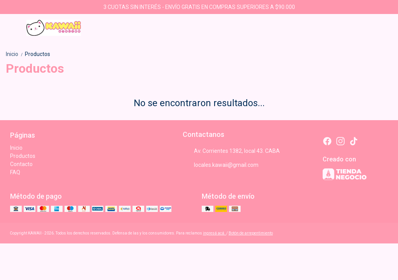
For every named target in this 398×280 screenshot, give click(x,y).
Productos (37, 54)
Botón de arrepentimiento (251, 233)
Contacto (21, 164)
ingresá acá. (214, 233)
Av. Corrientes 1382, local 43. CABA (231, 151)
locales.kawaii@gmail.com (220, 165)
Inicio (15, 54)
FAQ (15, 172)
